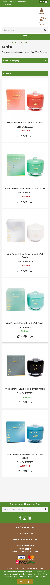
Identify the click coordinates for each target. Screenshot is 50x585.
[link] (20, 517)
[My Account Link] (41, 11)
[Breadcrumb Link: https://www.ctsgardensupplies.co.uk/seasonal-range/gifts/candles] (27, 42)
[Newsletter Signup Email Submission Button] (45, 509)
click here (11, 576)
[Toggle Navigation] (25, 36)
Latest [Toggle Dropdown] (6, 74)
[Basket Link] (41, 21)
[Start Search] (45, 30)
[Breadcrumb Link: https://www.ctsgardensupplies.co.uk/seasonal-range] (12, 42)
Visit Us (4, 2)
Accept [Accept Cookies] (25, 581)
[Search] (22, 30)
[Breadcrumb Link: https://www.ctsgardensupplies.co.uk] (4, 42)
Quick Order (6, 5)
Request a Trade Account (18, 2)
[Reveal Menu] (25, 37)
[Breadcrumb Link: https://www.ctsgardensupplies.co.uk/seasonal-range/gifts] (20, 42)
